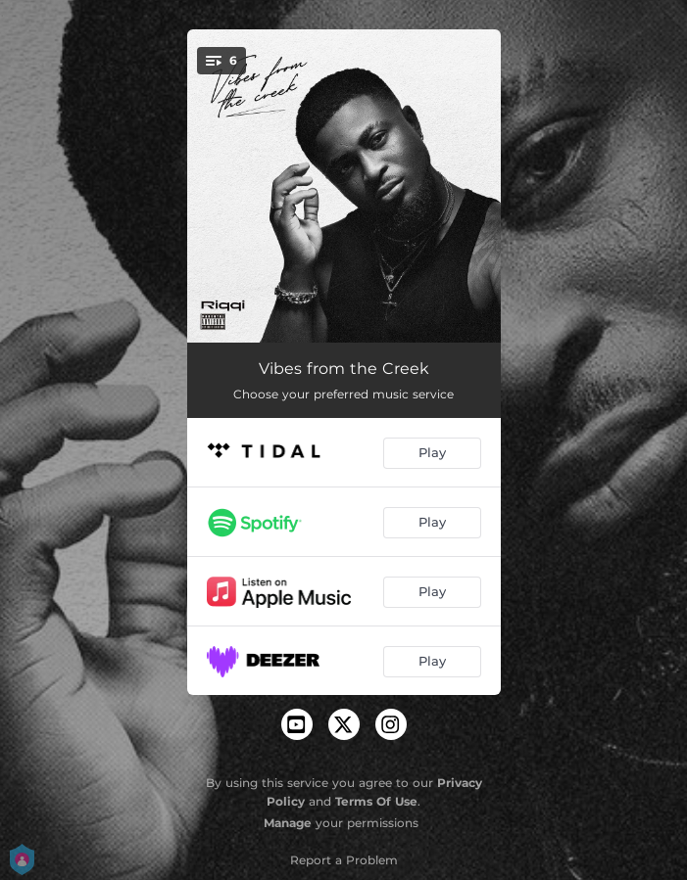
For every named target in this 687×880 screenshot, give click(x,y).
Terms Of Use (376, 801)
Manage (288, 822)
